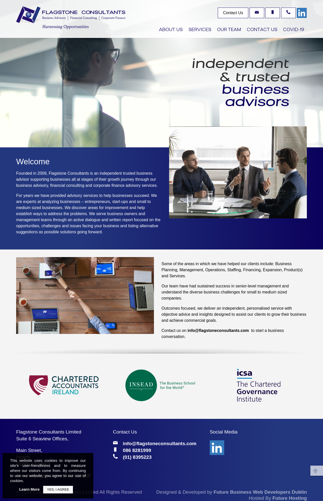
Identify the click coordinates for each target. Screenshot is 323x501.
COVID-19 (293, 30)
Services (200, 30)
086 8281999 (137, 450)
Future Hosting (290, 498)
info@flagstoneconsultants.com (218, 330)
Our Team (229, 30)
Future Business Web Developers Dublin (260, 492)
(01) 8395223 (137, 457)
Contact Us (262, 30)
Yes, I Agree (58, 489)
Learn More (29, 489)
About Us (171, 30)
